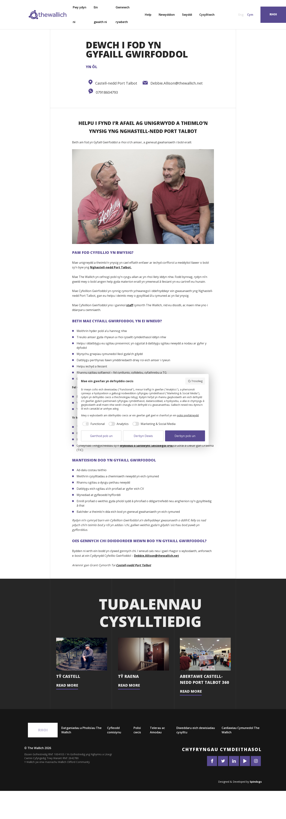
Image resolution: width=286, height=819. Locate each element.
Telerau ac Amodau (157, 758)
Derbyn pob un (185, 436)
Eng (241, 15)
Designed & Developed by (240, 810)
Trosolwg (195, 381)
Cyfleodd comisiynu (114, 758)
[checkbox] (93, 424)
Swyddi (187, 15)
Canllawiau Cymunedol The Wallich (241, 758)
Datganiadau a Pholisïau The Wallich (81, 758)
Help (148, 15)
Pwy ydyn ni (79, 14)
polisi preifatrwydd (188, 415)
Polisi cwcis (137, 758)
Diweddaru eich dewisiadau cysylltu (195, 758)
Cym (250, 15)
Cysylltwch (206, 15)
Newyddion (167, 15)
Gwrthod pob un (101, 436)
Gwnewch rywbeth (123, 14)
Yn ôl (91, 66)
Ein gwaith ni (100, 14)
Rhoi (43, 758)
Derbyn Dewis (143, 436)
